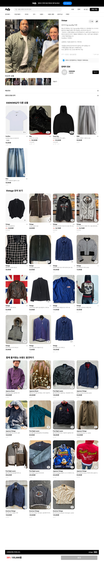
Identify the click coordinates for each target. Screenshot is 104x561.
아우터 (67, 54)
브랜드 (42, 14)
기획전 (67, 14)
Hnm (7, 179)
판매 (79, 9)
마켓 (72, 9)
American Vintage (10, 511)
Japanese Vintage (81, 391)
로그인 (86, 9)
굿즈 (35, 14)
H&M (78, 136)
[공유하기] (96, 21)
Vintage (64, 20)
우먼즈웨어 (18, 14)
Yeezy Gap (56, 136)
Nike (30, 136)
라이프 (27, 14)
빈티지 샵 (59, 14)
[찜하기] (91, 21)
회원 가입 (94, 9)
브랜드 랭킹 (51, 14)
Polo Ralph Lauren (58, 391)
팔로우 (96, 72)
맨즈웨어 (8, 14)
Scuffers (8, 136)
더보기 (55, 81)
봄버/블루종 (73, 54)
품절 (79, 558)
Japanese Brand (10, 391)
